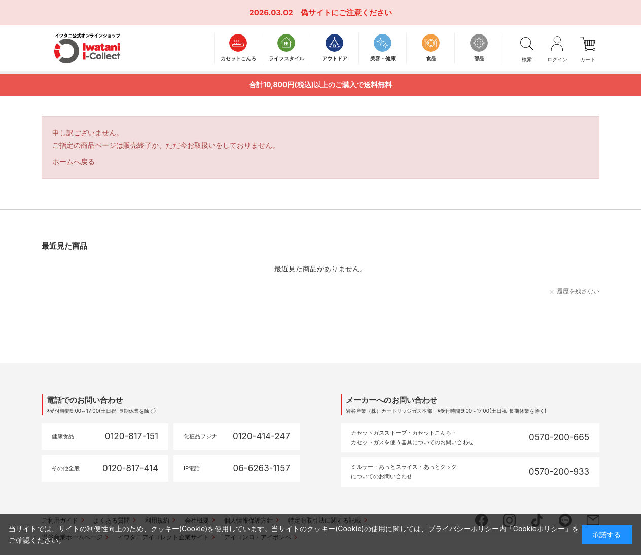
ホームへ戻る (73, 161)
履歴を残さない (578, 291)
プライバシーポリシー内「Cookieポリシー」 (500, 528)
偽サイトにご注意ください (346, 12)
